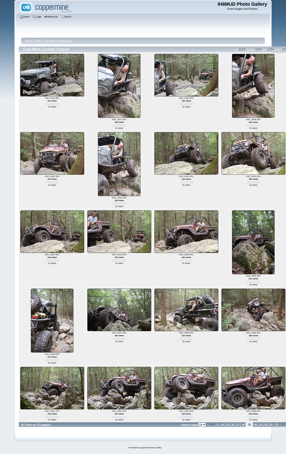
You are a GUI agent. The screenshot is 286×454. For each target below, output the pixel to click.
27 (276, 424)
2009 (38, 41)
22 (265, 424)
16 (232, 424)
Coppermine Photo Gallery (150, 448)
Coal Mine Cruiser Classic (58, 41)
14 (222, 424)
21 (260, 424)
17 (237, 424)
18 (243, 424)
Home (28, 41)
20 (255, 424)
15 (227, 424)
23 (271, 424)
